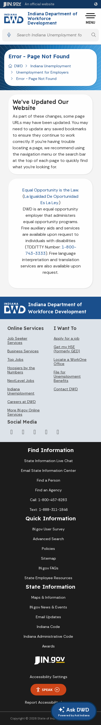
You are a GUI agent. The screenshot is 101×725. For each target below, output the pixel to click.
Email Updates (48, 616)
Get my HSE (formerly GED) (67, 348)
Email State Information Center (48, 470)
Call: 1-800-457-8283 (48, 499)
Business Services (23, 351)
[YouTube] (35, 432)
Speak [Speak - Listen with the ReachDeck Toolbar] (47, 689)
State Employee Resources (48, 577)
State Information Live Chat (48, 460)
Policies (48, 548)
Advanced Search (48, 538)
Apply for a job (66, 338)
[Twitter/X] (23, 432)
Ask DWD (73, 711)
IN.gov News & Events (48, 607)
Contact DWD (66, 389)
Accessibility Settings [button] (48, 676)
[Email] (58, 432)
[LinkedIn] (46, 432)
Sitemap (48, 558)
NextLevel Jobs (20, 380)
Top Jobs (15, 359)
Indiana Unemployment (51, 66)
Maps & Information (48, 597)
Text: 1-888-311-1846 (48, 509)
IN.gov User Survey (48, 529)
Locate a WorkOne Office (70, 361)
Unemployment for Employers (42, 72)
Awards (48, 646)
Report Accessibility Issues (48, 702)
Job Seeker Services (17, 340)
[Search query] (51, 35)
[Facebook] (11, 432)
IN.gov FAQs (48, 568)
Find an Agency (48, 490)
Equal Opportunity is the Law (50, 190)
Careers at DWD (21, 401)
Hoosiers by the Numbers (21, 370)
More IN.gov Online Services (23, 412)
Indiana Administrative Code (48, 636)
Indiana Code (48, 626)
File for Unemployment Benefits (67, 376)
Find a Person (48, 480)
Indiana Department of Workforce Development (52, 19)
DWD (18, 66)
